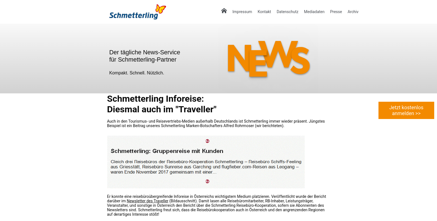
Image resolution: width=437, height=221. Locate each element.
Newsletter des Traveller (147, 201)
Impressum (242, 11)
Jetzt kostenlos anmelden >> (406, 110)
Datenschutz (287, 11)
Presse (336, 11)
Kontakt (264, 11)
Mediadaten (314, 11)
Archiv (353, 11)
